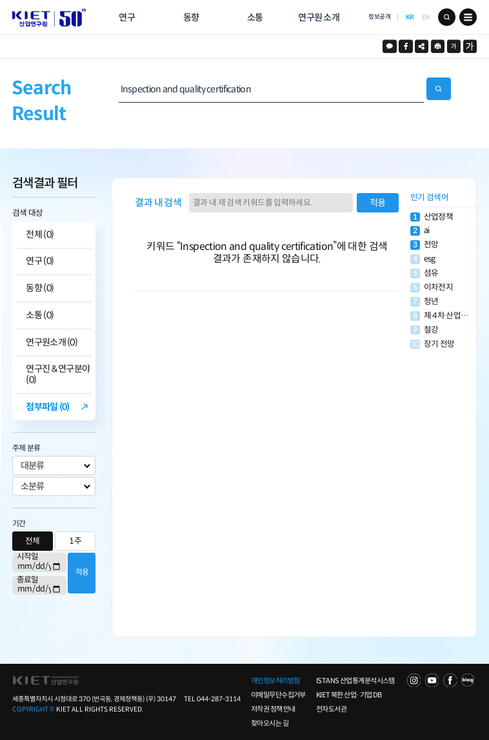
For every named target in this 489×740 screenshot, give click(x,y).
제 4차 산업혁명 (442, 316)
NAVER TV (414, 680)
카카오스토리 (389, 46)
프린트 (437, 46)
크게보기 (470, 46)
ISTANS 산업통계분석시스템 (355, 680)
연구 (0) (40, 261)
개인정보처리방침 (275, 680)
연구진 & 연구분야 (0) (58, 374)
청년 (424, 302)
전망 (424, 245)
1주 (75, 541)
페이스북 (405, 46)
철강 (424, 330)
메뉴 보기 (468, 17)
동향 (191, 17)
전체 (32, 541)
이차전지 (431, 288)
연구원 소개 (318, 17)
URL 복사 (421, 46)
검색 (446, 17)
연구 (127, 17)
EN (426, 17)
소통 (255, 17)
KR (410, 17)
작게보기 (454, 46)
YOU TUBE (432, 680)
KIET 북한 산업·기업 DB (349, 694)
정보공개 (379, 17)
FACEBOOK (450, 680)
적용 (81, 572)
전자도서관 (331, 709)
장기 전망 (432, 344)
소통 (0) (40, 315)
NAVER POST (468, 680)
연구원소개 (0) (51, 342)
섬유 (424, 273)
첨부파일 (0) (47, 407)
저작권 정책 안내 (273, 709)
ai (419, 231)
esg (422, 259)
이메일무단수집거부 (278, 694)
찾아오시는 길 (269, 723)
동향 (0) (40, 288)
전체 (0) (40, 234)
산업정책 (431, 217)
